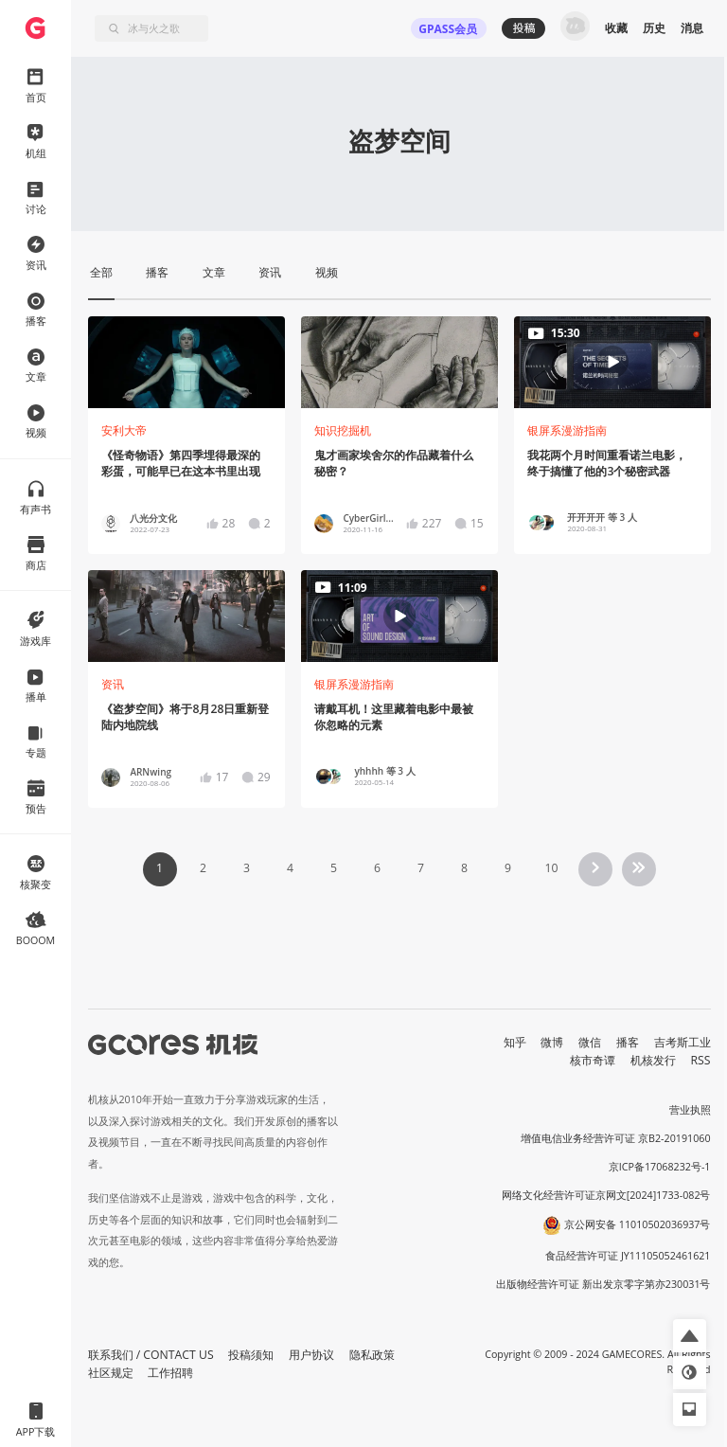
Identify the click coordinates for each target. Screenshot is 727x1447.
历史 (654, 28)
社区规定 (110, 1373)
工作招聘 (170, 1373)
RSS (701, 1060)
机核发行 (653, 1060)
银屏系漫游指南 (567, 430)
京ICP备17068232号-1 (660, 1166)
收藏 (616, 28)
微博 (552, 1042)
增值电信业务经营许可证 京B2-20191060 (615, 1138)
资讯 (112, 684)
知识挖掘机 (342, 430)
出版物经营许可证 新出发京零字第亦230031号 (603, 1284)
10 (551, 868)
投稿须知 (251, 1355)
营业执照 (690, 1110)
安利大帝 (124, 430)
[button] (689, 1335)
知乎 (515, 1042)
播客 (627, 1042)
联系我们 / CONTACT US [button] (151, 1355)
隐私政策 (372, 1355)
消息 (692, 28)
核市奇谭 (592, 1060)
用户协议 (311, 1355)
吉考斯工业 (682, 1042)
